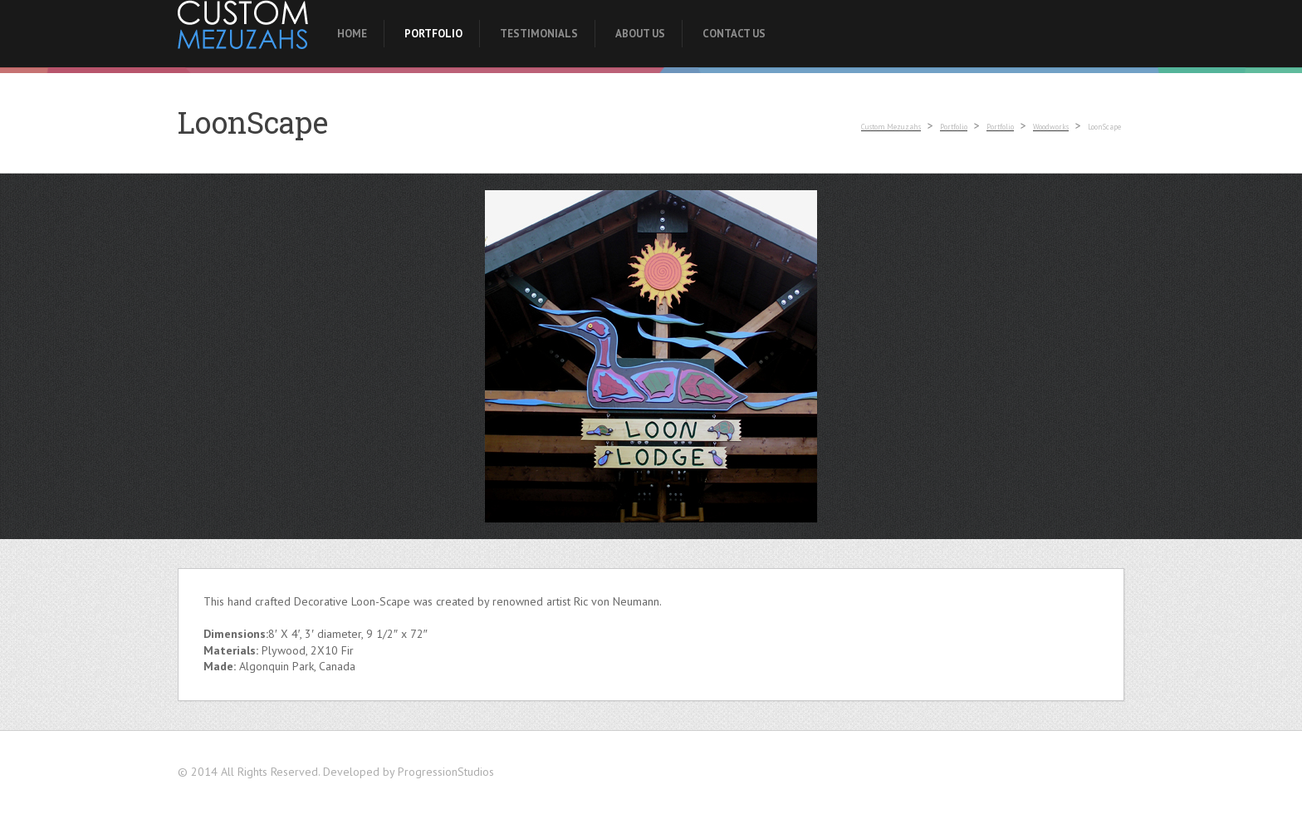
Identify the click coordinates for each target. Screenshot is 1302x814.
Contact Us (734, 34)
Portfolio (433, 34)
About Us (640, 34)
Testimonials (539, 34)
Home (352, 34)
